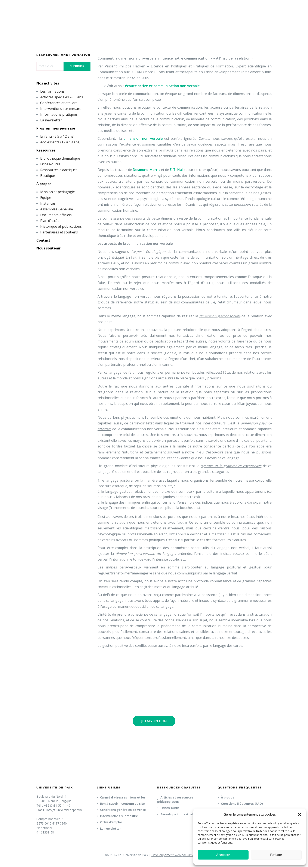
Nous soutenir (48, 248)
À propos (43, 183)
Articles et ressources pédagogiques (175, 799)
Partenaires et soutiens (59, 232)
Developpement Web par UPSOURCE (177, 855)
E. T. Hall (177, 169)
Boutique (47, 175)
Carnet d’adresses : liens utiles (123, 797)
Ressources (45, 150)
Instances (48, 203)
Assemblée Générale (56, 209)
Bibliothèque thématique (60, 158)
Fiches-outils (50, 164)
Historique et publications (61, 226)
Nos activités (47, 83)
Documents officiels (56, 215)
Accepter (223, 855)
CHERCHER (77, 66)
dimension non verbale (143, 138)
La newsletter (51, 120)
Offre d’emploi (111, 822)
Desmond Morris (146, 169)
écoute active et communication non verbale (162, 85)
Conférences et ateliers (58, 103)
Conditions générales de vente (123, 810)
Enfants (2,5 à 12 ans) (57, 136)
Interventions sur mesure (60, 108)
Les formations (52, 91)
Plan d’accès (49, 220)
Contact (43, 240)
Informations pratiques (59, 114)
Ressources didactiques (58, 170)
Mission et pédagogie (57, 191)
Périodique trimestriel (176, 814)
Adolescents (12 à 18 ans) (60, 142)
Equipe (45, 197)
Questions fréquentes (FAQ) (242, 803)
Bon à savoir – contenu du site (122, 803)
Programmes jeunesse (55, 128)
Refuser (276, 855)
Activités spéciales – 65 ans (61, 97)
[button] (299, 814)
